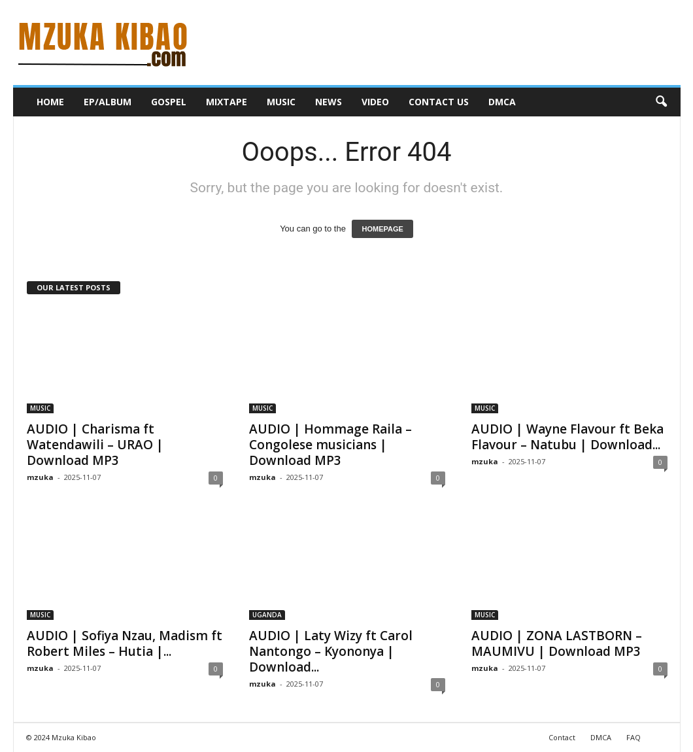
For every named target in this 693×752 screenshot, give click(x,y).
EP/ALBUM (107, 101)
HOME (50, 101)
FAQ (633, 737)
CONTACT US (439, 101)
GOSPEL (168, 101)
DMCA (502, 101)
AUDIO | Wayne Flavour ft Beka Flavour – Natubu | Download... (567, 436)
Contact (562, 737)
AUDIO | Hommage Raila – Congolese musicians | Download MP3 (330, 444)
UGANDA (267, 614)
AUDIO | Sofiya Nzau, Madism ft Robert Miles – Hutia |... (124, 643)
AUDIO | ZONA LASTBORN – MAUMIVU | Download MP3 (556, 643)
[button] (661, 102)
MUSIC (281, 101)
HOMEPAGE (382, 229)
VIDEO (375, 101)
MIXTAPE (226, 101)
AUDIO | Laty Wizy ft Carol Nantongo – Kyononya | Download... (331, 651)
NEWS (328, 101)
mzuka (40, 477)
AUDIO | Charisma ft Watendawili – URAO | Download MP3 (95, 444)
